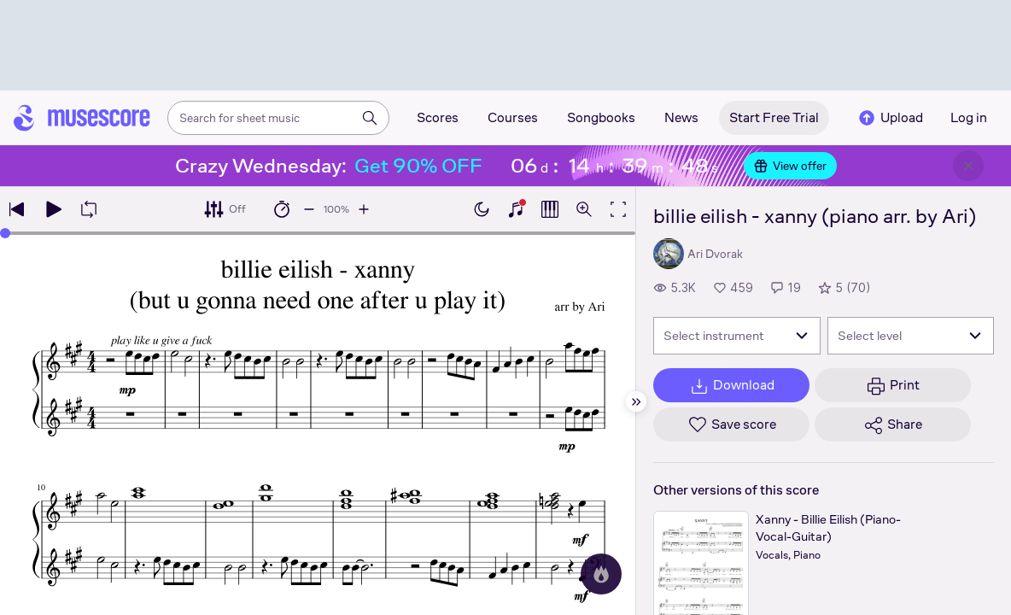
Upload (889, 118)
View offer (790, 166)
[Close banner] (968, 165)
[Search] (370, 118)
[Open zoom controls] (584, 209)
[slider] (5, 233)
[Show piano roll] (550, 209)
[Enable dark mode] (482, 209)
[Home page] (82, 118)
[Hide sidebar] (636, 401)
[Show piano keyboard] (516, 209)
